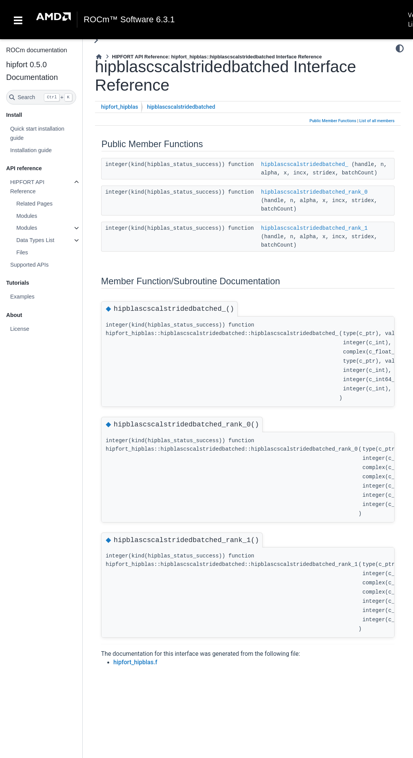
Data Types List (35, 240)
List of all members (377, 120)
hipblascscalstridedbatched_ (304, 164)
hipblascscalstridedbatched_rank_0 (314, 192)
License (19, 329)
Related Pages (34, 204)
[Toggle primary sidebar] (96, 40)
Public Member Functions (333, 120)
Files (22, 252)
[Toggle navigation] (18, 20)
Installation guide (31, 150)
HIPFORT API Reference (27, 186)
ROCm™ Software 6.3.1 (129, 19)
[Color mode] (400, 48)
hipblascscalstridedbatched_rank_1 (314, 228)
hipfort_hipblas (119, 107)
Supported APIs (29, 265)
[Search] (41, 97)
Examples (22, 297)
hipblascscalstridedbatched (181, 107)
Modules (26, 216)
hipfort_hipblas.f (135, 662)
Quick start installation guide (37, 133)
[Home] (99, 57)
